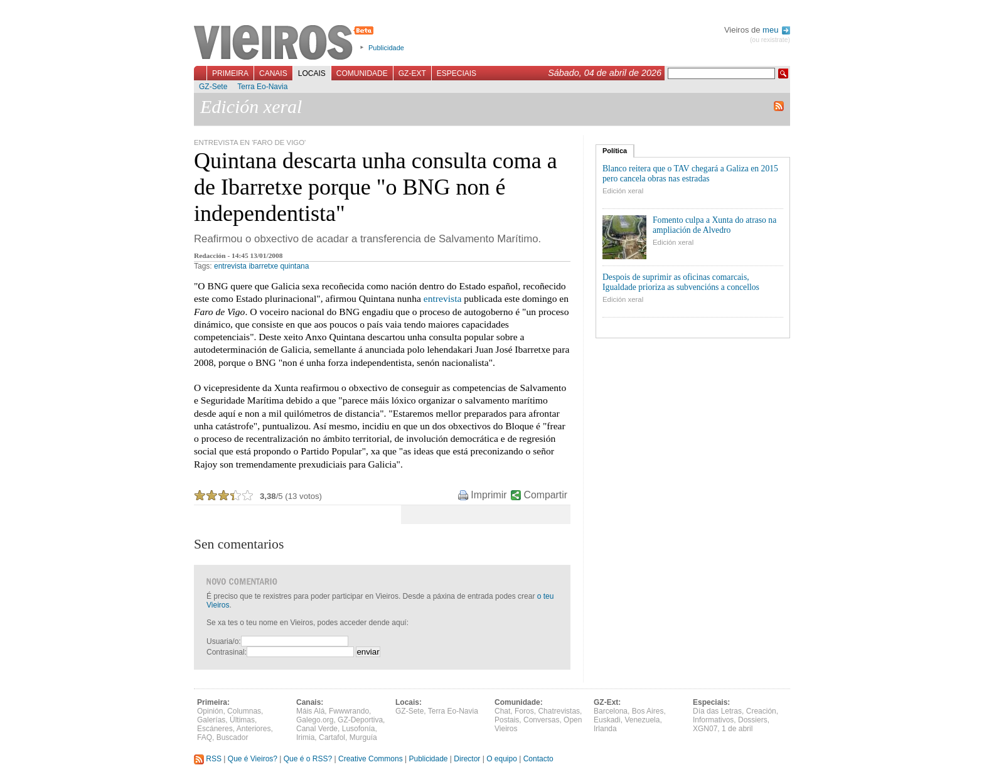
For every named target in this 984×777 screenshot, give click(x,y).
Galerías (211, 719)
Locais (312, 73)
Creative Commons (370, 758)
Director (467, 758)
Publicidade (386, 47)
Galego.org (314, 719)
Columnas (244, 711)
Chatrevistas (559, 711)
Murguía (363, 737)
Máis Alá (310, 711)
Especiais (456, 73)
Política (614, 150)
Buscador (233, 737)
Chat (502, 711)
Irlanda (605, 728)
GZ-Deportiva (360, 719)
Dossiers (752, 719)
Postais (507, 719)
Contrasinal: (226, 652)
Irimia (305, 737)
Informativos (713, 719)
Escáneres (215, 728)
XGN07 (705, 728)
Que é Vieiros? (252, 758)
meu (776, 30)
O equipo (501, 758)
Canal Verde (317, 728)
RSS (208, 758)
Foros (524, 711)
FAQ (204, 737)
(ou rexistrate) (770, 39)
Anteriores (254, 728)
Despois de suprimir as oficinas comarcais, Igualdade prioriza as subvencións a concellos (680, 282)
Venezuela (642, 719)
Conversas (541, 719)
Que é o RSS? (308, 758)
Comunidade (362, 73)
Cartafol (332, 737)
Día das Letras (717, 711)
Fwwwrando (349, 711)
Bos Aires (648, 711)
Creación (761, 711)
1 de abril (737, 728)
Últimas (242, 719)
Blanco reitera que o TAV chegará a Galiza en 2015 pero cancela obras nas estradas (690, 173)
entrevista (230, 266)
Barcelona (611, 711)
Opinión (210, 711)
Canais (273, 73)
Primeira (230, 73)
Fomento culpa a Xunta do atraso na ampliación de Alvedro (714, 225)
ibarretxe (263, 266)
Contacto (538, 758)
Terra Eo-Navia (262, 86)
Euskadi (607, 719)
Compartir (545, 495)
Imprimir (488, 495)
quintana (294, 266)
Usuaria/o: (223, 641)
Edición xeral (622, 191)
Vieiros (286, 43)
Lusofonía (358, 728)
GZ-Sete (213, 86)
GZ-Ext (412, 73)
